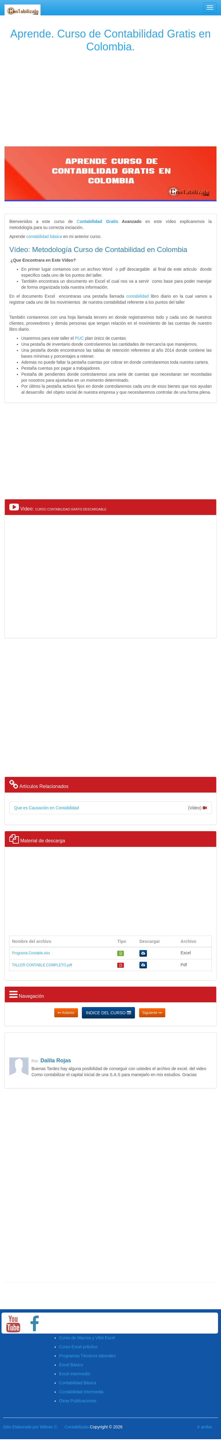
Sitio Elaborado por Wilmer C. (30, 1426)
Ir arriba (204, 1426)
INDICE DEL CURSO (108, 1012)
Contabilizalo (76, 1426)
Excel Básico (71, 1364)
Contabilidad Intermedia (81, 1391)
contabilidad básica (44, 236)
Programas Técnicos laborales (87, 1355)
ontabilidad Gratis (99, 221)
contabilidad (137, 296)
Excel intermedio (74, 1373)
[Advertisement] (109, 98)
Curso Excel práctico (78, 1346)
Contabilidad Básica (77, 1382)
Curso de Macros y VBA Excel (87, 1337)
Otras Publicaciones (78, 1400)
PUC (79, 338)
